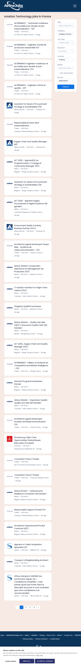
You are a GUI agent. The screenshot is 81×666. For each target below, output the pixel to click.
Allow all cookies (45, 661)
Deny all (26, 661)
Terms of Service (41, 639)
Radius (60, 65)
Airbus (16, 170)
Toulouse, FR (40, 110)
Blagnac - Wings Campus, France (26, 173)
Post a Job (51, 635)
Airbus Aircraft (19, 110)
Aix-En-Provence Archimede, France (27, 469)
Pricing (42, 635)
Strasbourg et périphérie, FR (24, 453)
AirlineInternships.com (14, 635)
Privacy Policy (28, 639)
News (27, 635)
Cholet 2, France (36, 255)
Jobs (2, 635)
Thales (16, 32)
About (59, 635)
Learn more (39, 655)
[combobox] (65, 34)
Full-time (24, 32)
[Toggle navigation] (75, 6)
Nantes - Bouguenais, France (25, 337)
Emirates (17, 450)
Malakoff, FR (34, 556)
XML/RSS (78, 635)
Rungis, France (35, 375)
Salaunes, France (36, 277)
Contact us (68, 635)
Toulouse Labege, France (39, 483)
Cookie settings (10, 661)
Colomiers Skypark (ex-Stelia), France (28, 214)
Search (66, 87)
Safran (16, 556)
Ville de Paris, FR (36, 602)
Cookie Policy (55, 639)
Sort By (60, 77)
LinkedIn (34, 635)
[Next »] (38, 613)
